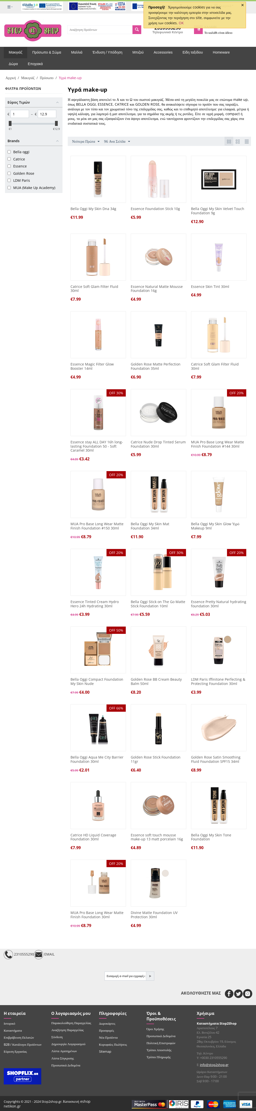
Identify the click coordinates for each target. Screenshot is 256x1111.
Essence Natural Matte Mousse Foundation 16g (157, 289)
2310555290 (19, 954)
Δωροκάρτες (107, 1023)
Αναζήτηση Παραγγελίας (67, 1030)
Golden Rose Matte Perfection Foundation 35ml (155, 366)
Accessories (163, 52)
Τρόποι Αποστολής (159, 1050)
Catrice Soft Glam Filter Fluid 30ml (94, 289)
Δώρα (13, 64)
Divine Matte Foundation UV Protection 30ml (154, 915)
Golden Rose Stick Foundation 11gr (155, 759)
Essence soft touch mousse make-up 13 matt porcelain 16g (157, 837)
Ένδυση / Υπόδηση (107, 52)
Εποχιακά (35, 64)
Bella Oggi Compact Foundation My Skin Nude (96, 681)
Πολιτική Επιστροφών (161, 1043)
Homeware (221, 52)
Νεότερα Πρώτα (86, 141)
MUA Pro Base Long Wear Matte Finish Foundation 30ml (97, 915)
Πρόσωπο (47, 77)
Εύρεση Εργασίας (15, 1051)
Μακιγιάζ (15, 52)
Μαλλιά (76, 52)
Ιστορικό (9, 1023)
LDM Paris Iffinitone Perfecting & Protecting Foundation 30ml (218, 681)
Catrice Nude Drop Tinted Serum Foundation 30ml (158, 444)
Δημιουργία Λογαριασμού (68, 1044)
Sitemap (105, 1051)
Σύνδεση (56, 1037)
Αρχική (11, 77)
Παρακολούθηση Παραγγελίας (71, 1023)
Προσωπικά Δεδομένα (65, 1065)
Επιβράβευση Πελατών (19, 1037)
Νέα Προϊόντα (108, 1037)
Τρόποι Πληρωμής (158, 1057)
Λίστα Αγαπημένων (64, 1051)
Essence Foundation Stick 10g (155, 209)
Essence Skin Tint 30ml (210, 287)
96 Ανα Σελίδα (117, 141)
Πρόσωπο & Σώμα (46, 52)
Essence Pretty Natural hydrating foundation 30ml (218, 604)
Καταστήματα (13, 1030)
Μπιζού (138, 52)
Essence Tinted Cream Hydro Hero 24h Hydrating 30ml (94, 604)
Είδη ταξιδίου (192, 52)
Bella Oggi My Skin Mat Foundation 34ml (150, 526)
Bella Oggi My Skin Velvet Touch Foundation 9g (217, 211)
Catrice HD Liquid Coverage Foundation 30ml (93, 837)
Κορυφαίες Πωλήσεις (113, 1044)
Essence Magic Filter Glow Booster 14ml (92, 366)
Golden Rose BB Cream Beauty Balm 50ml (156, 681)
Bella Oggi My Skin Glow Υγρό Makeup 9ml (215, 526)
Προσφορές (106, 1030)
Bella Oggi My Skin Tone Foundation (211, 837)
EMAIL (44, 954)
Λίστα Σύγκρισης (62, 1058)
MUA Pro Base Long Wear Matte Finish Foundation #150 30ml (97, 526)
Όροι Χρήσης (155, 1029)
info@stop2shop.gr (214, 1064)
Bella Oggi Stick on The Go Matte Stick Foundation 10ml (158, 604)
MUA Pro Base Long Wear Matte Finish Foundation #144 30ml (217, 444)
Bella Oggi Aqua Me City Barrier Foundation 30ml (97, 759)
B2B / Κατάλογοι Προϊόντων (23, 1044)
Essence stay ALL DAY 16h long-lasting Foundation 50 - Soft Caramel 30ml (96, 446)
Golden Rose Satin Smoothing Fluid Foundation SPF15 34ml (215, 759)
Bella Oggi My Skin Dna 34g (93, 209)
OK (181, 23)
